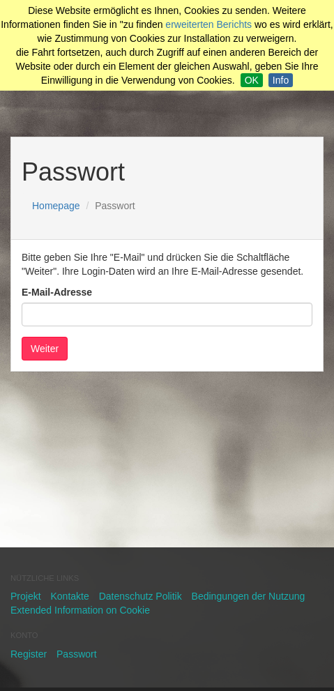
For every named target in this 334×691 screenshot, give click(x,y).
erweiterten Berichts (208, 24)
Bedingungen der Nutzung (248, 596)
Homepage (56, 205)
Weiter (45, 348)
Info (281, 80)
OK (252, 80)
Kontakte (69, 596)
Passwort (76, 654)
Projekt (25, 596)
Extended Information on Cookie (80, 610)
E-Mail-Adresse (57, 292)
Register (28, 654)
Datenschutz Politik (140, 596)
